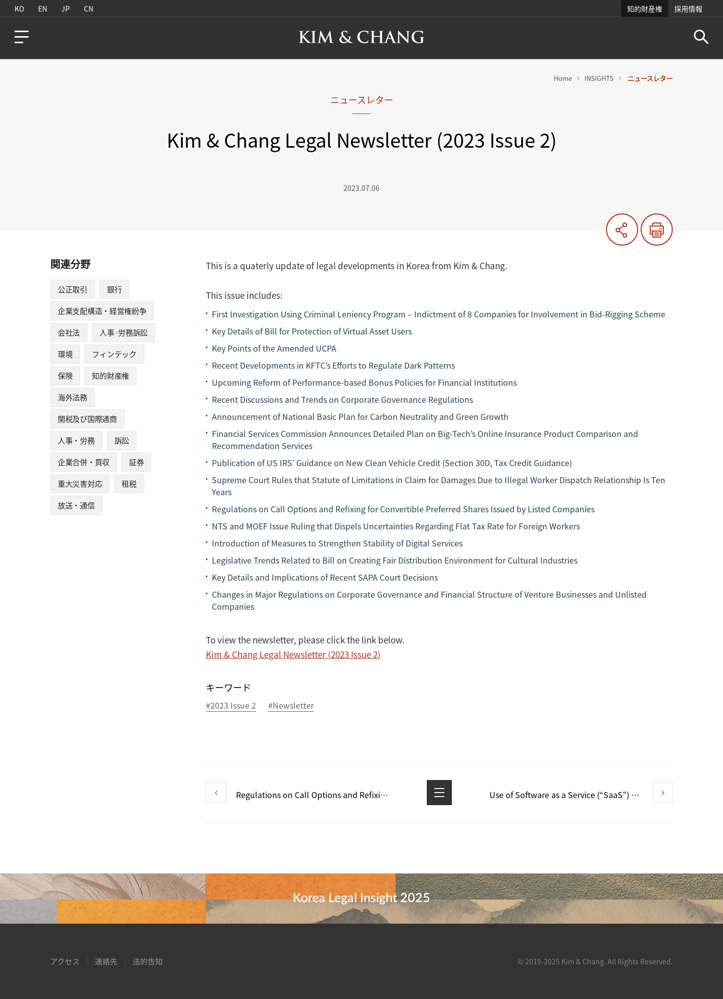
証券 (136, 462)
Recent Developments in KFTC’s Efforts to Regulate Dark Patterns (333, 365)
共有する (622, 229)
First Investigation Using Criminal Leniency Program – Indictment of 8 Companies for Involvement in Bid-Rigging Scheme (438, 314)
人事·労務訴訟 (123, 332)
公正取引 (72, 289)
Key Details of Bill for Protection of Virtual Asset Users (312, 331)
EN (42, 9)
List (439, 792)
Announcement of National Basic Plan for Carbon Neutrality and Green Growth (360, 416)
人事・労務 (76, 440)
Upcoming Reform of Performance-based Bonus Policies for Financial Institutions (364, 382)
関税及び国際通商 (87, 418)
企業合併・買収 (83, 462)
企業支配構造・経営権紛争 (102, 310)
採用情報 (688, 9)
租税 (129, 483)
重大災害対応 (80, 483)
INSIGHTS (599, 78)
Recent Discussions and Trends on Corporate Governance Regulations (342, 399)
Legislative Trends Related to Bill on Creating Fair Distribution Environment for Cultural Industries (394, 560)
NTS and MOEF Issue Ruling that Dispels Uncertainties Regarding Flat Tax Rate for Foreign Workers (396, 526)
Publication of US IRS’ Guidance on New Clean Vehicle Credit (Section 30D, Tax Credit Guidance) (392, 463)
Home (563, 78)
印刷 (657, 229)
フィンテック (114, 354)
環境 (65, 354)
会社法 (69, 332)
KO (19, 9)
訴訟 (121, 440)
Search (701, 37)
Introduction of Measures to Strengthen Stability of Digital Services (337, 543)
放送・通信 (76, 505)
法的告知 (148, 961)
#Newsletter (291, 706)
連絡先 (106, 961)
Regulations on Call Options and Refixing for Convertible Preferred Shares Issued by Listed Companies (403, 509)
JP (65, 9)
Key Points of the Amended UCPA (274, 348)
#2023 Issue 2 (231, 706)
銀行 (114, 289)
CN (88, 9)
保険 (65, 375)
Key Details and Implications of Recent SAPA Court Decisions (325, 577)
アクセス (65, 961)
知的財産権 (644, 9)
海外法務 (72, 397)
